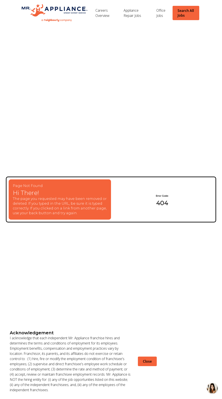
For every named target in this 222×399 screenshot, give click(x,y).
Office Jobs (160, 13)
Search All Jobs (186, 13)
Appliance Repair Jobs (132, 13)
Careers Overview (102, 13)
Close (147, 361)
